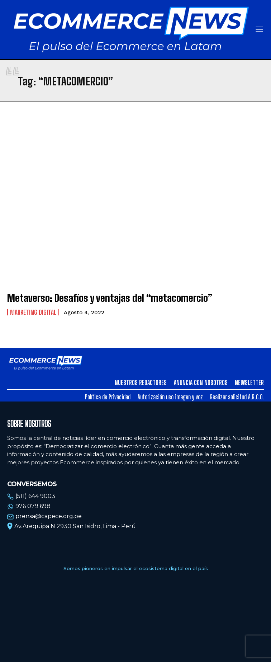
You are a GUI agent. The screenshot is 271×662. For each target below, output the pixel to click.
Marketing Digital (33, 312)
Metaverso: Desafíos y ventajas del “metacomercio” (109, 298)
